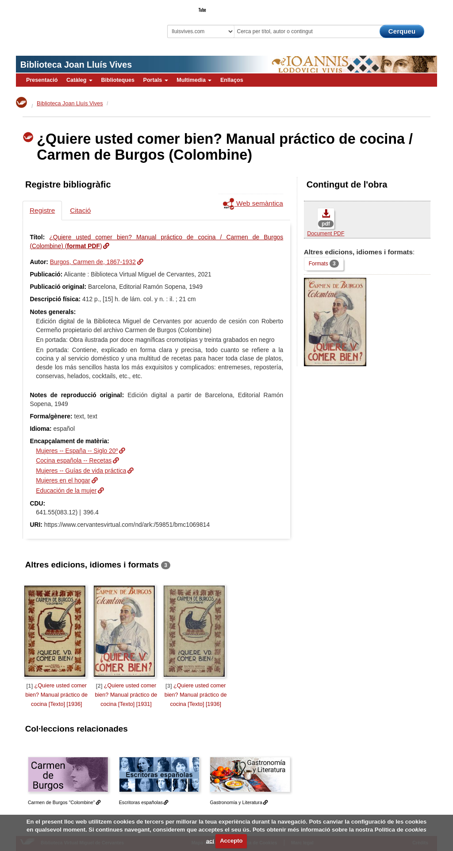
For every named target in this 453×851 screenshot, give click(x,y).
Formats (323, 263)
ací (210, 840)
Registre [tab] (42, 210)
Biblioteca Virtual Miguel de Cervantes (73, 24)
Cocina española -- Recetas (73, 460)
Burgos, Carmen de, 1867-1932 (93, 261)
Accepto (231, 840)
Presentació (42, 80)
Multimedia (194, 80)
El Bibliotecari (397, 7)
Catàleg (79, 80)
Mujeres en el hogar (63, 480)
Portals (155, 80)
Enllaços (231, 80)
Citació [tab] (80, 210)
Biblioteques (117, 80)
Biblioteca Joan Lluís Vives (76, 64)
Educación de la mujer (66, 490)
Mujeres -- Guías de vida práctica (81, 470)
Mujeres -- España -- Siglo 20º (77, 450)
